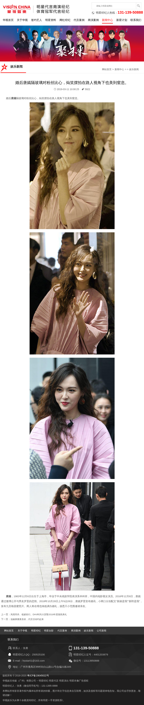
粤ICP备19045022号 (38, 675)
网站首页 (107, 69)
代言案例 (79, 20)
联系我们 (135, 20)
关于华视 (22, 20)
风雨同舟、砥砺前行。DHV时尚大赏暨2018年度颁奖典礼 (41, 614)
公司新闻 (101, 630)
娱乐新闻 (134, 69)
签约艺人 (36, 20)
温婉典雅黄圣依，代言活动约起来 (28, 619)
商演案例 (93, 20)
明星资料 (50, 20)
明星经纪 (36, 630)
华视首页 (8, 20)
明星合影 (49, 630)
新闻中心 (107, 20)
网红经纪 (65, 20)
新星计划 (121, 20)
